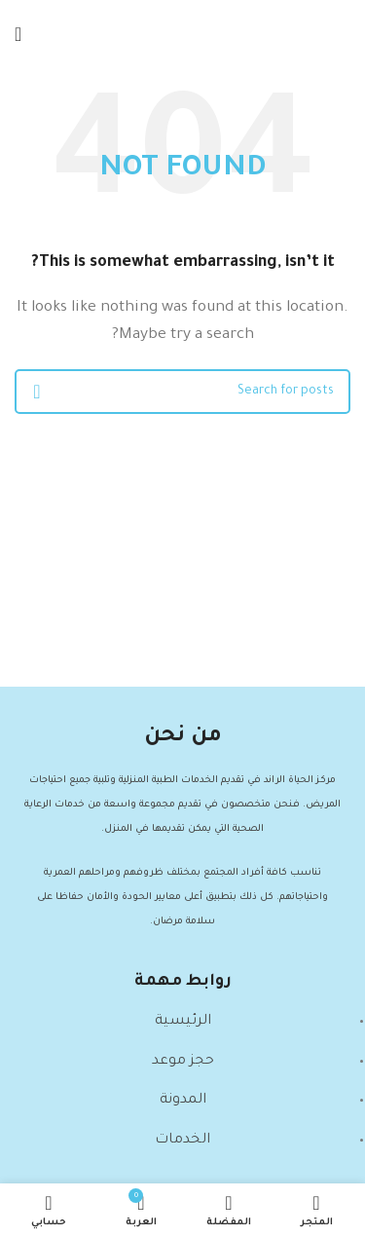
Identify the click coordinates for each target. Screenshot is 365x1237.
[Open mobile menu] (18, 34)
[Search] (182, 391)
